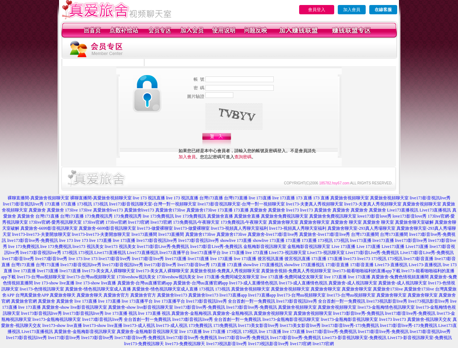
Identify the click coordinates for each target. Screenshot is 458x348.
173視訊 (84, 204)
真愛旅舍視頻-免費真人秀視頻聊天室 (225, 270)
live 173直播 (260, 197)
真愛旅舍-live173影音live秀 (273, 234)
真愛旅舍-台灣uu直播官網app (144, 282)
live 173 (66, 240)
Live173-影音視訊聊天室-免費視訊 (354, 337)
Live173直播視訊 (403, 210)
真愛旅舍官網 (24, 301)
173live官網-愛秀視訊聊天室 (55, 222)
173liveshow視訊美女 (135, 276)
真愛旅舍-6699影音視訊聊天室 (49, 228)
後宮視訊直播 (270, 258)
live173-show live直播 (62, 325)
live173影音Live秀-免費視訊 (163, 246)
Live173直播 (392, 246)
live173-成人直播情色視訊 (253, 282)
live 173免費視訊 (158, 216)
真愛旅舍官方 (116, 295)
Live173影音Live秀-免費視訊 (372, 252)
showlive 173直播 (236, 240)
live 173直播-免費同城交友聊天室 (228, 276)
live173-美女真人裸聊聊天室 (108, 270)
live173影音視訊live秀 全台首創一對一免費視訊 (230, 301)
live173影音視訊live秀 (430, 197)
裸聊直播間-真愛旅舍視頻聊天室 (38, 197)
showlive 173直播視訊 (263, 264)
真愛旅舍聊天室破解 (414, 222)
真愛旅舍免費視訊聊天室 (284, 216)
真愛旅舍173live (170, 210)
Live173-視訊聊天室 (287, 252)
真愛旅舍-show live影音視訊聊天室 (74, 307)
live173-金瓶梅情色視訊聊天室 (386, 307)
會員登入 (316, 9)
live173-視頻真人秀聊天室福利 (239, 228)
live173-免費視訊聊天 (144, 343)
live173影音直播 (419, 258)
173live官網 (93, 222)
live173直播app (233, 295)
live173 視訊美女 (88, 246)
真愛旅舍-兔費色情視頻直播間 (400, 276)
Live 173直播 (343, 246)
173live (71, 210)
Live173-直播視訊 (391, 264)
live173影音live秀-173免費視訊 (350, 325)
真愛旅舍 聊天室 (346, 222)
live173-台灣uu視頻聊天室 (41, 276)
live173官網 (139, 222)
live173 (292, 210)
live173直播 (360, 240)
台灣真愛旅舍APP (32, 295)
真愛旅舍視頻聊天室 (349, 197)
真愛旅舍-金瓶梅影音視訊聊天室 (85, 331)
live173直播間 (144, 234)
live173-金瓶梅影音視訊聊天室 (291, 319)
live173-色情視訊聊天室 (42, 289)
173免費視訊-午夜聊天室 (196, 222)
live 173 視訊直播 (149, 197)
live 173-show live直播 (54, 282)
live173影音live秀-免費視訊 (32, 240)
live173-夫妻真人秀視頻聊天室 (314, 204)
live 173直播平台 (137, 301)
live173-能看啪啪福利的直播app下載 (366, 270)
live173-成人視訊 (139, 325)
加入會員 (351, 9)
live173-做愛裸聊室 (155, 228)
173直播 (52, 204)
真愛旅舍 (37, 210)
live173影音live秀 (411, 240)
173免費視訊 (200, 325)
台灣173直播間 (365, 234)
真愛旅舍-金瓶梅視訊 (191, 313)
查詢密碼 (243, 156)
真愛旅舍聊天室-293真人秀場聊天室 (361, 228)
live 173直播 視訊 (121, 313)
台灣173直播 (211, 197)
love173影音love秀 (374, 216)
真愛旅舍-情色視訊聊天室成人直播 (98, 289)
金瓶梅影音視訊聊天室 (264, 246)
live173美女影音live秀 (258, 325)
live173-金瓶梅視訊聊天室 (57, 319)
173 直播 (304, 197)
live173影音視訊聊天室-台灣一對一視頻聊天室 (152, 204)
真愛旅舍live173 (108, 210)
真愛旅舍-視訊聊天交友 (429, 319)
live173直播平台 (175, 252)
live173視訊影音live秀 (386, 301)
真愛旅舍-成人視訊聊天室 (352, 282)
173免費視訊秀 (99, 216)
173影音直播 (337, 264)
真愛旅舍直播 (220, 216)
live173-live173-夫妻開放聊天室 (41, 234)
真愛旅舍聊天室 (283, 222)
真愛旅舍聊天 (62, 295)
